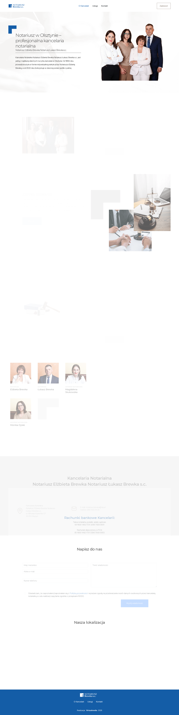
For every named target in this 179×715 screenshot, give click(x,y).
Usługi (95, 6)
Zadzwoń (164, 6)
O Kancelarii (84, 6)
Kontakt (104, 6)
